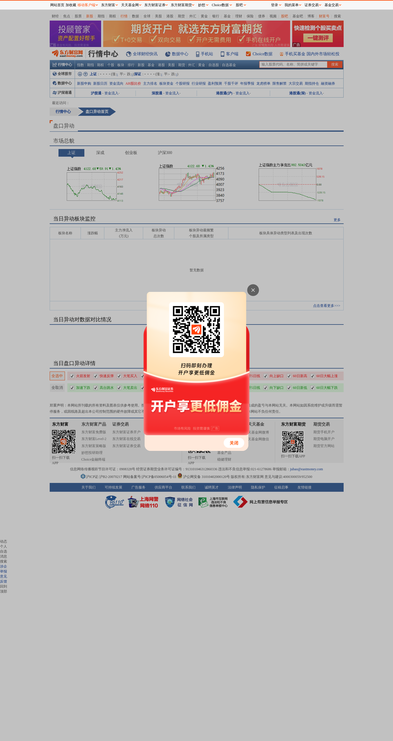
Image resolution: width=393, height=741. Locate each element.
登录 (274, 5)
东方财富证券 (154, 5)
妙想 (201, 5)
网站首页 (57, 5)
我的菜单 (292, 5)
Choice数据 (220, 5)
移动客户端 (86, 5)
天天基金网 (130, 5)
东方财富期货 (181, 5)
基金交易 (332, 5)
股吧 (239, 5)
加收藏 (71, 5)
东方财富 (108, 5)
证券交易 (312, 5)
